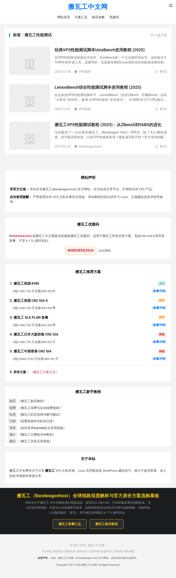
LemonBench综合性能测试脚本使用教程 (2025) (98, 87)
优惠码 (114, 17)
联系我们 (59, 551)
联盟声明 (106, 551)
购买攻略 (98, 17)
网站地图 (130, 551)
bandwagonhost (88, 146)
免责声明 (94, 551)
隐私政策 (70, 551)
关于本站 (47, 551)
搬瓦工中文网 (88, 6)
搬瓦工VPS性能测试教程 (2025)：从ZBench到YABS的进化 (108, 124)
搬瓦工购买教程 (106, 524)
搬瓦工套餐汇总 (70, 524)
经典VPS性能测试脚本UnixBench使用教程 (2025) (100, 49)
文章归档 (118, 551)
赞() (161, 71)
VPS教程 (82, 71)
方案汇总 (81, 17)
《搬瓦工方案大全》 (34, 372)
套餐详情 (159, 291)
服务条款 (82, 551)
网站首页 (63, 17)
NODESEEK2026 (81, 251)
